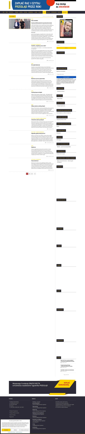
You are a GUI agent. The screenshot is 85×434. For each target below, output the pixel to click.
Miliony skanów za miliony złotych (38, 104)
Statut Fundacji (12, 413)
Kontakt (59, 10)
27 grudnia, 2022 (50, 113)
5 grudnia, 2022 (50, 127)
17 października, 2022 (49, 141)
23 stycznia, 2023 (50, 100)
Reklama (48, 10)
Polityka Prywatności (13, 409)
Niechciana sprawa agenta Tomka (38, 77)
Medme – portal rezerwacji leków (64, 145)
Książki (36, 10)
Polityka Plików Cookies (14, 411)
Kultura (21, 10)
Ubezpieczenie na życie (60, 152)
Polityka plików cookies (11, 432)
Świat (7, 10)
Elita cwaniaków (34, 19)
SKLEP (44, 10)
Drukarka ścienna (61, 89)
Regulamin (11, 415)
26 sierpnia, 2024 (50, 59)
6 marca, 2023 (51, 72)
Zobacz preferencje (24, 429)
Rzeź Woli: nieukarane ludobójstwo (67, 368)
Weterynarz (58, 131)
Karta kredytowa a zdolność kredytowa (63, 111)
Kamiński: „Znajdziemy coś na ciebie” (38, 44)
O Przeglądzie (54, 10)
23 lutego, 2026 (50, 39)
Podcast (40, 10)
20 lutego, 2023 (50, 86)
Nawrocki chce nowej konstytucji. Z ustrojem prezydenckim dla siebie (67, 359)
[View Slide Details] (48, 4)
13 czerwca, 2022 (50, 154)
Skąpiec (57, 124)
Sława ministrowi (34, 159)
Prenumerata (30, 10)
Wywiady (16, 10)
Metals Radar (60, 97)
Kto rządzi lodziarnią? (35, 63)
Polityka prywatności (19, 432)
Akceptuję (6, 429)
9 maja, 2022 (51, 168)
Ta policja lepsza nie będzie (36, 90)
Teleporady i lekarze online (61, 118)
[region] (48, 4)
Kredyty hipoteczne (61, 104)
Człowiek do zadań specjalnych (37, 118)
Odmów (15, 429)
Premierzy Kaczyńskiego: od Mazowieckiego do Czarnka (66, 364)
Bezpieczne (33, 145)
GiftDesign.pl (58, 138)
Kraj (3, 10)
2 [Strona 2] (29, 172)
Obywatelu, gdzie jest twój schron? (38, 132)
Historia (25, 10)
